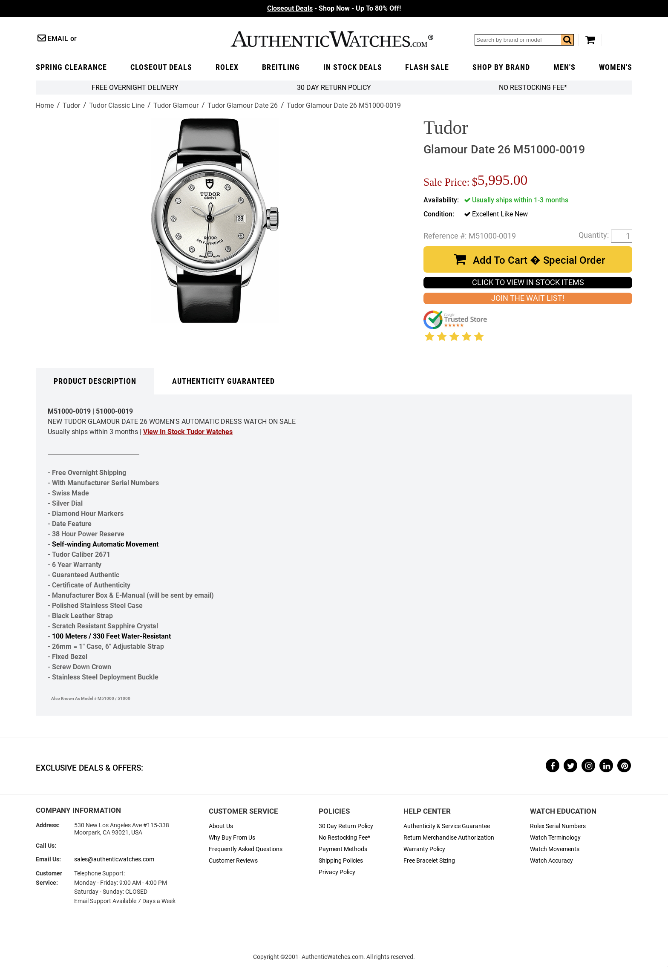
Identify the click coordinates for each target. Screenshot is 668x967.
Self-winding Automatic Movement (105, 544)
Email (58, 39)
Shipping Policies (341, 860)
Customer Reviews (233, 860)
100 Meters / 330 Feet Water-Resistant (111, 636)
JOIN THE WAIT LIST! (527, 298)
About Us (221, 826)
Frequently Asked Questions (245, 849)
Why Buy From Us (232, 837)
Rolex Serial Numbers (558, 826)
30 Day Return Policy (346, 826)
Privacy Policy (337, 872)
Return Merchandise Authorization (448, 837)
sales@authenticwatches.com (114, 859)
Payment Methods (343, 849)
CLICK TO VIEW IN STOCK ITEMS (528, 282)
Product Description (95, 381)
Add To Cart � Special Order (539, 260)
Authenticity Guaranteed (223, 381)
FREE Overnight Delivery (135, 87)
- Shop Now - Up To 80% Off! (334, 8)
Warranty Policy (424, 849)
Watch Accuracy (551, 860)
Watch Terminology (555, 837)
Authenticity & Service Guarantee (446, 826)
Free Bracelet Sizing (429, 860)
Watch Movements (554, 849)
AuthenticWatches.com (332, 39)
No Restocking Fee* (533, 87)
